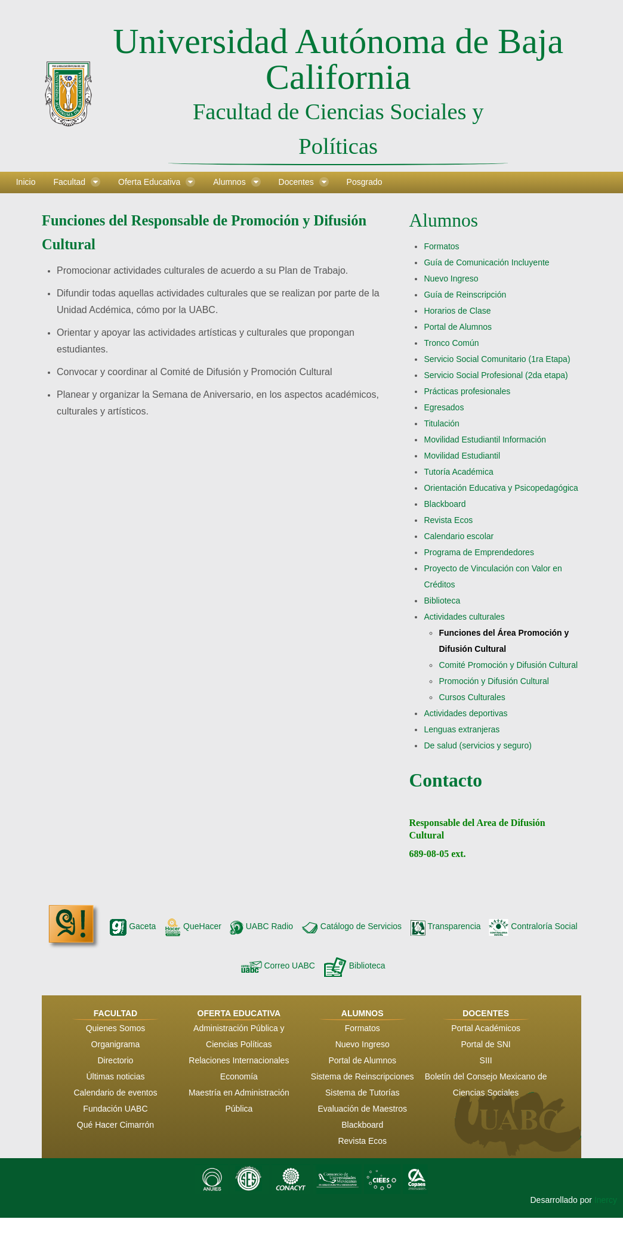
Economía (239, 1076)
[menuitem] (26, 182)
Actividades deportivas (465, 713)
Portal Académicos (485, 1028)
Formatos (441, 246)
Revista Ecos (448, 520)
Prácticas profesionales (467, 391)
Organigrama (115, 1044)
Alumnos (443, 220)
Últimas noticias (115, 1076)
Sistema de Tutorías (362, 1092)
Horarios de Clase (457, 310)
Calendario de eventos (115, 1092)
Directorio (115, 1060)
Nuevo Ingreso (451, 278)
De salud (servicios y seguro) (478, 745)
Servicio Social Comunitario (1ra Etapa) (497, 359)
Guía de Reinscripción (465, 294)
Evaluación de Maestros (362, 1108)
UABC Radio (261, 926)
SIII (486, 1060)
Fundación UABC (115, 1108)
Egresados (444, 407)
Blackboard (444, 504)
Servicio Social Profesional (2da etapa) (496, 375)
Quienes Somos (116, 1028)
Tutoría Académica (458, 472)
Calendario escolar (459, 536)
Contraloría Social (533, 926)
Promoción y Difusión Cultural (493, 681)
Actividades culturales (464, 616)
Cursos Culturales (472, 697)
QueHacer (192, 926)
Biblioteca (442, 600)
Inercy (605, 1200)
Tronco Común (451, 343)
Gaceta (133, 926)
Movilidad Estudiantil (462, 455)
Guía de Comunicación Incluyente (486, 262)
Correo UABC (278, 965)
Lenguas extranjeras (461, 729)
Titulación (441, 423)
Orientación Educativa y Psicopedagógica (501, 488)
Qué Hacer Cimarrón (115, 1125)
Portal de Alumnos (458, 327)
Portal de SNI (485, 1044)
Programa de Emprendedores (478, 552)
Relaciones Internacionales (239, 1060)
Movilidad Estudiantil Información (485, 439)
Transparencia (445, 926)
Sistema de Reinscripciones (362, 1076)
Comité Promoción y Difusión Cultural (508, 665)
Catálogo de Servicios (351, 926)
